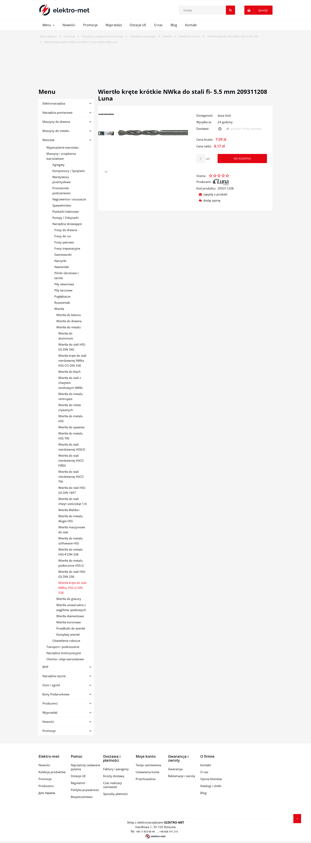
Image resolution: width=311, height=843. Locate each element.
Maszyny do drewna (56, 122)
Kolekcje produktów (52, 772)
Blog (203, 793)
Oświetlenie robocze (66, 641)
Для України (46, 793)
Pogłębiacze (62, 296)
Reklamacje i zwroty (181, 776)
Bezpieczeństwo (82, 797)
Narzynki (60, 261)
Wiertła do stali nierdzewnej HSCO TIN (71, 476)
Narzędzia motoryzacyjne (63, 653)
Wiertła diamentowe (70, 616)
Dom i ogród (51, 685)
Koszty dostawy (113, 776)
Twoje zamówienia (148, 765)
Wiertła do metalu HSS (70, 418)
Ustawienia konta (147, 772)
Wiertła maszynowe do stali (71, 529)
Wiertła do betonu (68, 315)
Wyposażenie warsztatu (62, 147)
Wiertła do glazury (68, 599)
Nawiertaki (61, 267)
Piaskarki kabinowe (65, 211)
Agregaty (58, 165)
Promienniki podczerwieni (61, 190)
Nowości (48, 722)
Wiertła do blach (69, 372)
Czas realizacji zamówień (112, 785)
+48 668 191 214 (168, 831)
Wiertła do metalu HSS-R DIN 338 (70, 551)
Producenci (50, 703)
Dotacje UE (78, 776)
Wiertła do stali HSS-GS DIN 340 (72, 346)
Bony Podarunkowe (55, 694)
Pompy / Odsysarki (65, 218)
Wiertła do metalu (68, 327)
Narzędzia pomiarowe (57, 112)
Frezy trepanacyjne (67, 248)
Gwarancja (175, 769)
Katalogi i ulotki (210, 786)
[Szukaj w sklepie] (207, 10)
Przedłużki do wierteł (70, 628)
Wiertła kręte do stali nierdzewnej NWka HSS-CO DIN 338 (72, 360)
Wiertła (59, 309)
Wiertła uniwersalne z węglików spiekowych (71, 607)
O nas (204, 772)
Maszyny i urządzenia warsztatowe (61, 156)
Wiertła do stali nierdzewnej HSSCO (71, 446)
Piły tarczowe (63, 290)
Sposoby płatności (115, 794)
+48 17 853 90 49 (145, 831)
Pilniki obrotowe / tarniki (66, 275)
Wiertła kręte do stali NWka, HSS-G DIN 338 (72, 588)
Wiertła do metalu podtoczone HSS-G (71, 562)
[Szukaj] (230, 10)
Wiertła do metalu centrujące (70, 396)
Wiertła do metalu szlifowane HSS (70, 540)
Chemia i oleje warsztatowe (65, 659)
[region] (155, 63)
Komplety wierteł (68, 634)
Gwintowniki (63, 255)
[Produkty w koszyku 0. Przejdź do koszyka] (258, 10)
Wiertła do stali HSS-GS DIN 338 (72, 574)
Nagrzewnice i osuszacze (69, 199)
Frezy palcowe (64, 242)
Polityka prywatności (85, 790)
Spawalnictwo (61, 205)
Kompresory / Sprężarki (68, 171)
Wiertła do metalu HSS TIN (70, 435)
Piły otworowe (64, 284)
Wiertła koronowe (68, 622)
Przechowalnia (146, 779)
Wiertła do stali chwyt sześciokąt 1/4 (72, 501)
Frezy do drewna (65, 230)
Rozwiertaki (62, 303)
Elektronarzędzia (53, 103)
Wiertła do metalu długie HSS (70, 518)
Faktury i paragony (116, 769)
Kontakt (205, 765)
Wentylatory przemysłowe (61, 179)
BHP (45, 667)
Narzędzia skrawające (67, 224)
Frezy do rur (62, 236)
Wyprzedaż (50, 712)
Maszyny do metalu (55, 131)
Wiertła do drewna (69, 321)
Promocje (49, 731)
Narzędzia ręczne (54, 676)
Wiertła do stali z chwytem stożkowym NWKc (70, 383)
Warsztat (48, 140)
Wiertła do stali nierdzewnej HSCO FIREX (71, 460)
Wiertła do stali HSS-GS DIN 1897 (72, 490)
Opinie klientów (211, 779)
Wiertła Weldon (68, 510)
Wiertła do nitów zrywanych (69, 407)
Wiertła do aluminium (65, 335)
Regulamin (78, 783)
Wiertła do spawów (71, 427)
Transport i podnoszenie (62, 647)
